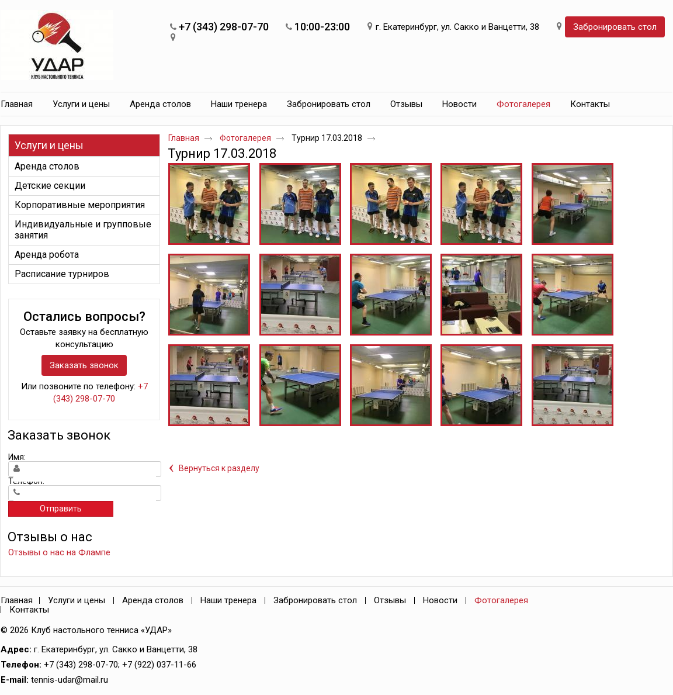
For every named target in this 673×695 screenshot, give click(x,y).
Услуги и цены (49, 145)
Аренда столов (152, 600)
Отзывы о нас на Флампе (59, 552)
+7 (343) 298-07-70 (224, 26)
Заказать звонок (84, 365)
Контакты (29, 609)
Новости (440, 600)
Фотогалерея (523, 104)
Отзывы (390, 600)
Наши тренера (228, 600)
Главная (183, 138)
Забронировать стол (615, 27)
